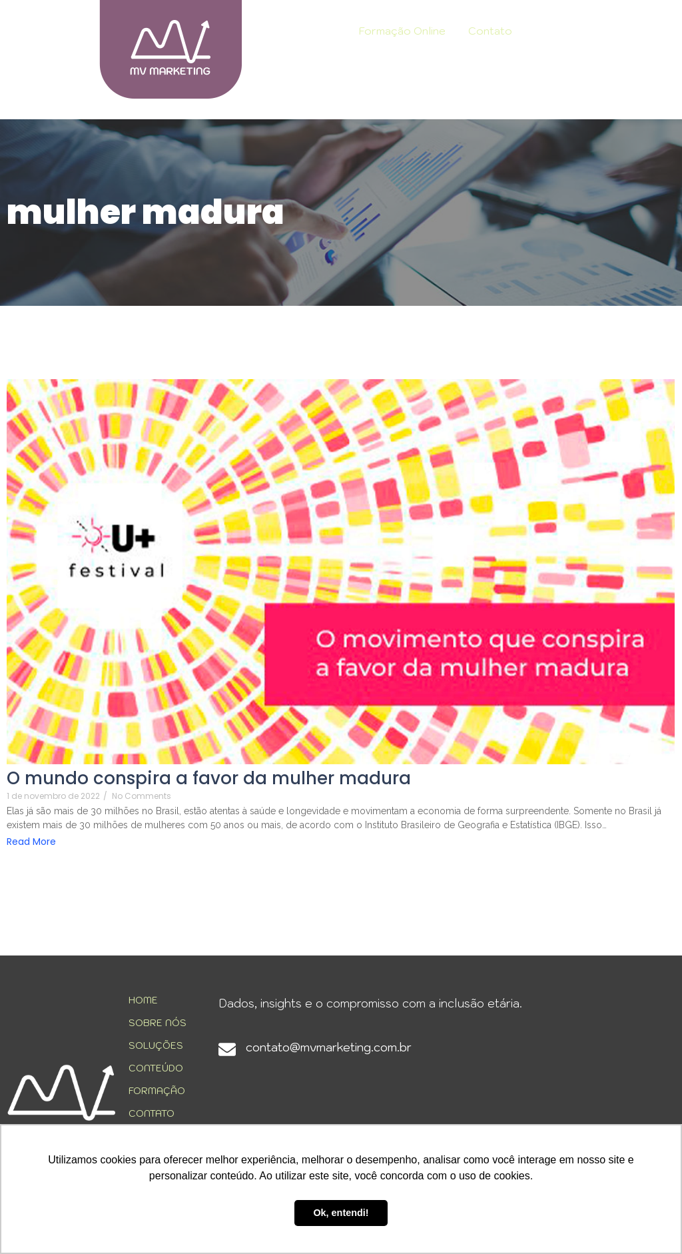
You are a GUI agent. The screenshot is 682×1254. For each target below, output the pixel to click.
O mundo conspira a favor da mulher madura (209, 778)
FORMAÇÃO (157, 1091)
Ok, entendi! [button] (340, 1212)
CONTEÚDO (156, 1068)
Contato (490, 30)
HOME (143, 1000)
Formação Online (402, 30)
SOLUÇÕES (156, 1045)
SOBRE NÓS (157, 1023)
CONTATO (151, 1113)
